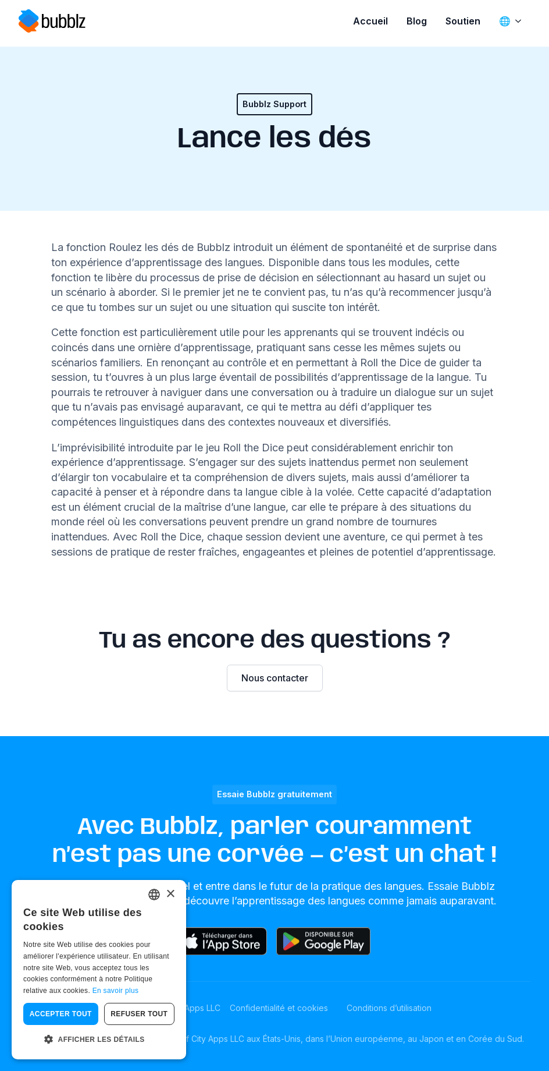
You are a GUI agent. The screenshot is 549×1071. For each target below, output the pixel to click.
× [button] (170, 894)
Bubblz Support (274, 104)
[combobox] (154, 894)
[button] (98, 1040)
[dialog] (99, 969)
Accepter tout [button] (61, 1014)
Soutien (462, 21)
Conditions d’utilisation (389, 1008)
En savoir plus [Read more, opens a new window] (115, 991)
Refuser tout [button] (138, 1014)
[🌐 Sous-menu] (520, 21)
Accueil (370, 21)
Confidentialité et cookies (279, 1008)
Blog (417, 21)
